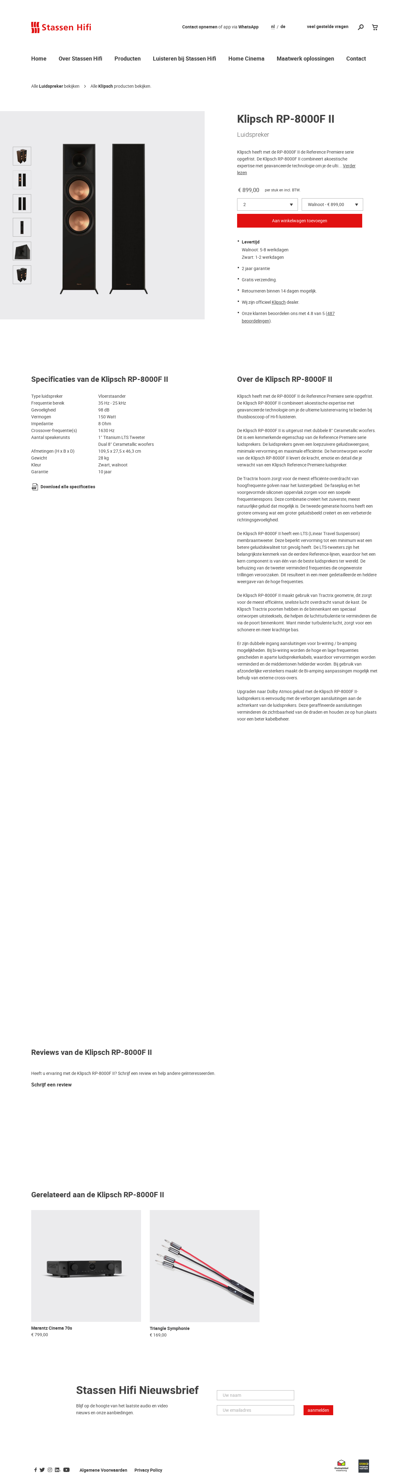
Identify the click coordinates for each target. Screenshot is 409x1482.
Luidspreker (51, 86)
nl (273, 27)
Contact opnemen (199, 27)
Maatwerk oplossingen (305, 59)
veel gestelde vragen (327, 26)
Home (38, 59)
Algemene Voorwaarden (103, 1470)
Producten (127, 59)
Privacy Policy (148, 1470)
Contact (356, 59)
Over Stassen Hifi (80, 59)
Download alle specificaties (68, 487)
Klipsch (105, 86)
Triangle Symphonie (170, 1328)
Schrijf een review (51, 1085)
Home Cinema (246, 59)
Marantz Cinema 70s (51, 1328)
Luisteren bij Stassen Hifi (184, 59)
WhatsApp (248, 27)
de (282, 27)
